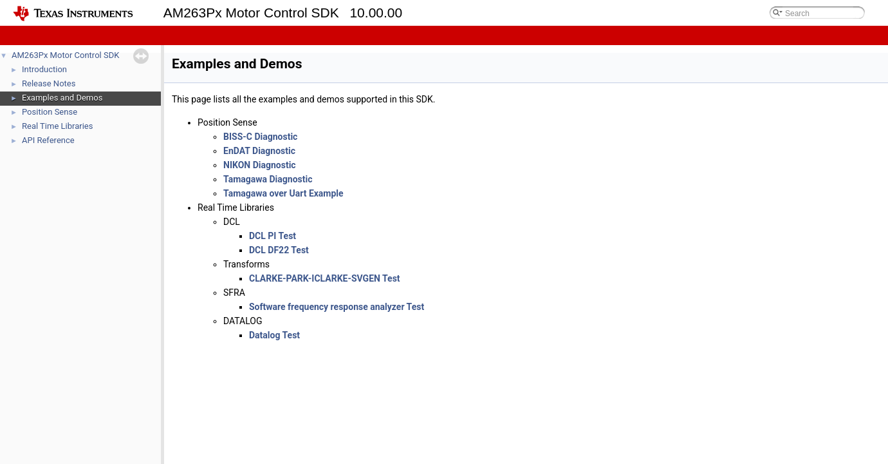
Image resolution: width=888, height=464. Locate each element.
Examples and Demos (62, 97)
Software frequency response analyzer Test (336, 307)
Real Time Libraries (57, 126)
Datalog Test (274, 335)
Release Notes (48, 83)
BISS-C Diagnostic (260, 136)
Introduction (44, 69)
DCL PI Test (272, 236)
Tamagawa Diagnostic (267, 179)
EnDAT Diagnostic (259, 151)
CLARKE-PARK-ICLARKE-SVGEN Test (324, 278)
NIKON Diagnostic (259, 165)
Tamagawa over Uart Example (283, 193)
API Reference (48, 140)
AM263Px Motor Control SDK (65, 55)
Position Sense (49, 112)
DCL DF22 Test (279, 250)
